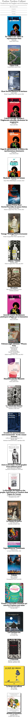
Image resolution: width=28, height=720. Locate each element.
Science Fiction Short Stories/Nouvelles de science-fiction (14, 206)
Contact (14, 11)
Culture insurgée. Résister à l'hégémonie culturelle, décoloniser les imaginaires (14, 120)
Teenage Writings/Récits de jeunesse (14, 234)
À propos (14, 9)
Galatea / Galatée (14, 261)
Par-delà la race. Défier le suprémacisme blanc (14, 37)
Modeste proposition (14, 713)
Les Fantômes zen (14, 632)
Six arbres (14, 288)
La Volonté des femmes (14, 406)
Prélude (14, 575)
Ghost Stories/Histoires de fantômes (14, 91)
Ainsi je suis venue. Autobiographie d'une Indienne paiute (14, 466)
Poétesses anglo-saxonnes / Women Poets (14, 345)
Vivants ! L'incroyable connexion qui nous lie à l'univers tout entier (14, 604)
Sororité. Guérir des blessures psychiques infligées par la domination (14, 316)
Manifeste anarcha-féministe (14, 379)
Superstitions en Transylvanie (14, 548)
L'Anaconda (14, 659)
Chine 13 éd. (14, 65)
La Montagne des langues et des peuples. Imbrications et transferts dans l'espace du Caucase (14, 492)
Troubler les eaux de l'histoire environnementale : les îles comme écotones (14, 434)
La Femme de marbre (14, 521)
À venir (13, 13)
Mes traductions (14, 6)
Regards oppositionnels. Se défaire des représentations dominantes (14, 150)
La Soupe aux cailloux (14, 686)
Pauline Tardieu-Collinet (14, 1)
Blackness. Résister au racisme (14, 178)
